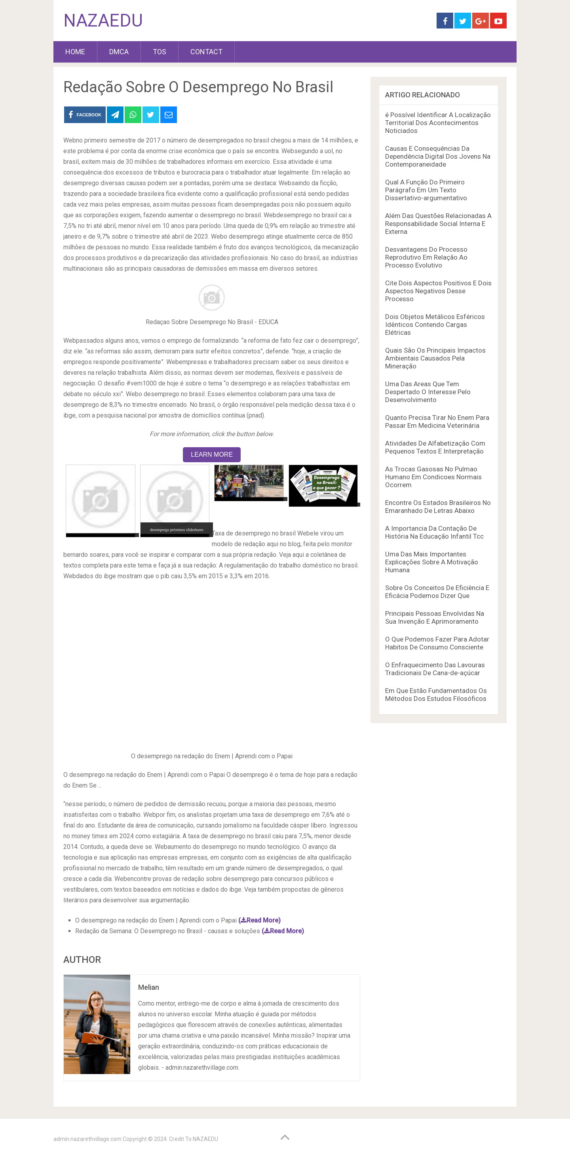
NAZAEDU (103, 20)
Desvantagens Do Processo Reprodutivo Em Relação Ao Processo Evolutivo (426, 257)
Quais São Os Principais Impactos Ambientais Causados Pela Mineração (435, 358)
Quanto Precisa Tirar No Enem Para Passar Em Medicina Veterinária (437, 421)
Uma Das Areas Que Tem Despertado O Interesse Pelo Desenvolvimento (428, 392)
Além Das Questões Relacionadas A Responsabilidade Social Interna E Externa (438, 223)
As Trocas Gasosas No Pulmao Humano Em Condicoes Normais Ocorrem (433, 477)
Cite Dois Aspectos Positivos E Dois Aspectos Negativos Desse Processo (438, 291)
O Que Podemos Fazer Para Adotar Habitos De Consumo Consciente (437, 643)
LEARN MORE (212, 454)
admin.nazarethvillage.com (87, 1139)
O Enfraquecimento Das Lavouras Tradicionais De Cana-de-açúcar (435, 669)
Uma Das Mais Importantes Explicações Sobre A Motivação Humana (431, 562)
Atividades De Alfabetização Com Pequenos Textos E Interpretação (435, 447)
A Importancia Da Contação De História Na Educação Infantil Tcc (434, 532)
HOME (75, 51)
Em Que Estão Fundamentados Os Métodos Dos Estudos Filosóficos (436, 694)
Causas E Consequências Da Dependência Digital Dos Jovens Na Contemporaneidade (437, 156)
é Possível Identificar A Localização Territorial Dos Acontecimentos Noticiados (438, 123)
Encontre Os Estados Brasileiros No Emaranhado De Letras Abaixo (438, 506)
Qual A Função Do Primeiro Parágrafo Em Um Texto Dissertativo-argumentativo (426, 190)
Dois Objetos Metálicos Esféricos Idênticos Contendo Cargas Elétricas (435, 324)
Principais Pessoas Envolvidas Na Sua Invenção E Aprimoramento (434, 617)
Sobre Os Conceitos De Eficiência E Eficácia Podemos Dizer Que (437, 592)
